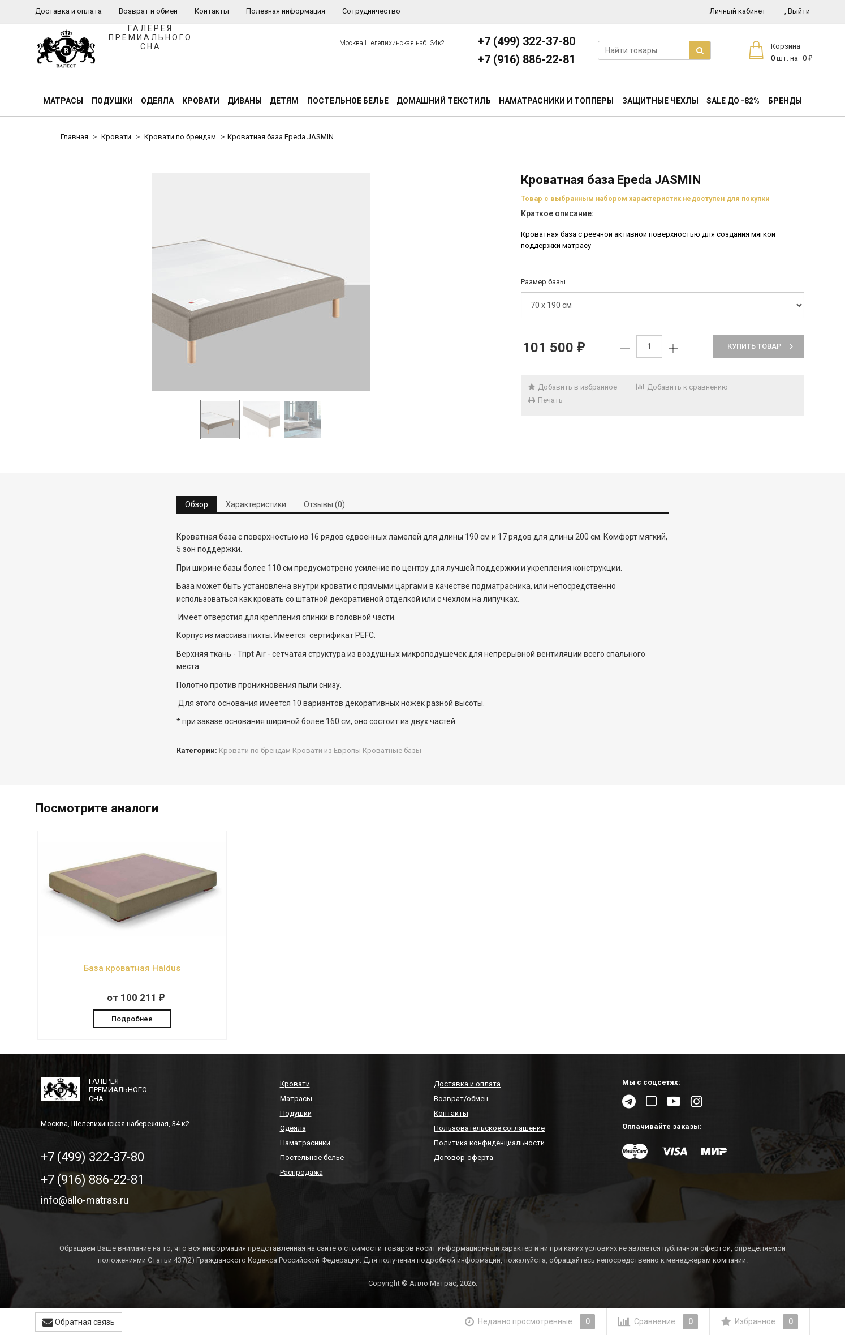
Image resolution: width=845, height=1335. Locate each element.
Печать (545, 400)
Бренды (785, 100)
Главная (74, 136)
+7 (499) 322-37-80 (526, 41)
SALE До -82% (733, 100)
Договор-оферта (463, 1157)
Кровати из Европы (326, 750)
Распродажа (301, 1172)
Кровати (200, 100)
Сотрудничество (371, 11)
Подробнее (132, 1019)
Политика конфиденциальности (489, 1143)
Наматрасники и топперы (556, 100)
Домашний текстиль (443, 100)
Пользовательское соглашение (489, 1128)
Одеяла (157, 100)
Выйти (797, 11)
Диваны (244, 100)
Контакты (212, 11)
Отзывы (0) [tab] (324, 504)
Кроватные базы (392, 750)
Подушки (112, 100)
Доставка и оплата (68, 11)
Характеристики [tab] (256, 504)
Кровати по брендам (180, 136)
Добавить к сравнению (682, 387)
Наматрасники (305, 1143)
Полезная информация (285, 11)
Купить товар (760, 346)
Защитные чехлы (660, 100)
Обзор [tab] (196, 504)
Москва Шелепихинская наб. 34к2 (392, 43)
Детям (284, 100)
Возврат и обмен (148, 11)
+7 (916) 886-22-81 (526, 59)
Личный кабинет (738, 11)
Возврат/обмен (461, 1098)
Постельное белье (348, 100)
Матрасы (63, 100)
